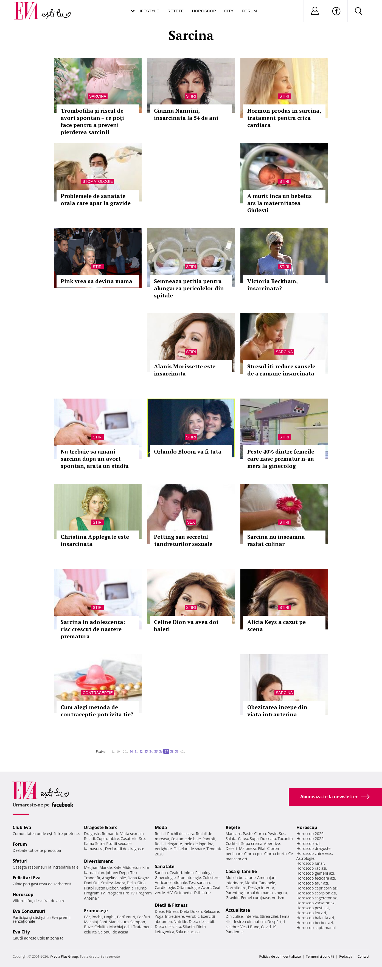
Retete (175, 11)
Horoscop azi (308, 843)
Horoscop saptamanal (316, 927)
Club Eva (22, 827)
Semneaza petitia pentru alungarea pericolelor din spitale (189, 288)
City (229, 11)
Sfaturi (20, 861)
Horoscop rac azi (311, 868)
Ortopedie (183, 892)
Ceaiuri (176, 872)
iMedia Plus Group (64, 956)
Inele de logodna (198, 843)
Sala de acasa (188, 931)
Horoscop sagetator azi (317, 897)
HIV (170, 892)
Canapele (267, 882)
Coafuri (143, 916)
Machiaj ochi (120, 926)
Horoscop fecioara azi (315, 878)
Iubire (113, 838)
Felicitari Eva (27, 878)
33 (146, 751)
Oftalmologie (188, 887)
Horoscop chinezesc (314, 853)
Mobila (251, 882)
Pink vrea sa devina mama (96, 281)
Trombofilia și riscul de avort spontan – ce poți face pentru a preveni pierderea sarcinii (92, 121)
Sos (282, 833)
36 (160, 751)
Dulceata (268, 838)
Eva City (21, 932)
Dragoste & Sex (100, 827)
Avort (206, 887)
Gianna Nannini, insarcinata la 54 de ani (186, 114)
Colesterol (212, 877)
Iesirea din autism (250, 921)
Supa (254, 838)
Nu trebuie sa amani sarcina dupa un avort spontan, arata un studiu (95, 458)
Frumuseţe (96, 911)
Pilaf (262, 848)
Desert (231, 848)
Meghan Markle (98, 867)
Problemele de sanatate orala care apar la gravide (96, 199)
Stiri (191, 96)
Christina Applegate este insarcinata (95, 540)
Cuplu (102, 838)
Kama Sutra (94, 843)
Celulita (101, 926)
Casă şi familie (241, 871)
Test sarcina (199, 882)
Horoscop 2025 (310, 838)
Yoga (159, 916)
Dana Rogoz (138, 877)
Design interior (261, 887)
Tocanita (285, 838)
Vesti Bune (249, 926)
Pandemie (235, 931)
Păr (87, 916)
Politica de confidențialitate (280, 956)
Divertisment (98, 861)
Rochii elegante (168, 843)
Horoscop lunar (310, 863)
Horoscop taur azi (312, 883)
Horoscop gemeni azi (315, 873)
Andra (119, 882)
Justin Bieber (106, 888)
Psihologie (204, 872)
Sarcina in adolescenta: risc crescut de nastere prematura (93, 629)
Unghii (110, 916)
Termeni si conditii (320, 956)
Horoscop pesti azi (312, 907)
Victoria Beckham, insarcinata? (272, 284)
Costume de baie (186, 838)
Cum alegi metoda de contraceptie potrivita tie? (97, 710)
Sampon (137, 921)
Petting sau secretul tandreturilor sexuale (183, 540)
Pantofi (209, 838)
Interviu (251, 916)
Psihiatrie (202, 892)
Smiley (107, 882)
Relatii (89, 838)
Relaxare (211, 911)
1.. (113, 751)
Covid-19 (269, 926)
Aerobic (193, 916)
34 (151, 751)
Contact (363, 956)
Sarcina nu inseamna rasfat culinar (276, 540)
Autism (278, 897)
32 (141, 751)
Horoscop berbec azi (314, 922)
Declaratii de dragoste (124, 848)
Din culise (234, 916)
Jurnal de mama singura (266, 892)
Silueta (189, 926)
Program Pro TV (120, 893)
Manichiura (119, 921)
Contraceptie (98, 692)
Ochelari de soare (189, 848)
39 (176, 751)
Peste (272, 833)
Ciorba (260, 833)
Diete (159, 911)
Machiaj (91, 921)
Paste (248, 833)
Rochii (97, 916)
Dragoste (92, 833)
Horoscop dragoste (313, 848)
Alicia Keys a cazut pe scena (276, 625)
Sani (103, 921)
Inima (189, 872)
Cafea (243, 838)
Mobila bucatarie (241, 877)
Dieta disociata (168, 926)
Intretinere (174, 916)
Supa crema (251, 843)
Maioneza (247, 848)
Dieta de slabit (201, 921)
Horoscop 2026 (310, 833)
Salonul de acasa (113, 932)
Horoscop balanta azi (315, 917)
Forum (249, 11)
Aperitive (272, 843)
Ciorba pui (253, 853)
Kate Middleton (127, 867)
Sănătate (165, 866)
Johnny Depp (117, 872)
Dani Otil (92, 882)
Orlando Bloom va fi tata (187, 451)
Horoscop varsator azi (315, 902)
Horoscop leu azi (311, 912)
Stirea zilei (269, 916)
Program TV (94, 893)
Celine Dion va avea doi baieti (186, 625)
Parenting (234, 892)
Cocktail (233, 843)
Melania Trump (133, 888)
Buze (88, 926)
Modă (161, 827)
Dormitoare (236, 887)
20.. (125, 751)
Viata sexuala (132, 833)
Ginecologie (165, 877)
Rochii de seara (180, 833)
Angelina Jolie (114, 877)
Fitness (172, 911)
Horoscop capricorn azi (317, 888)
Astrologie (305, 858)
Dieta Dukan (191, 911)
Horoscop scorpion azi (316, 893)
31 (136, 751)
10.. (118, 751)
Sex (191, 522)
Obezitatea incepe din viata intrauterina (277, 710)
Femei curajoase (255, 897)
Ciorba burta (275, 853)
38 (171, 751)
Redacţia (345, 956)
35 (156, 751)
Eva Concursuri (29, 911)
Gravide (233, 897)
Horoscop (204, 11)
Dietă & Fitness (171, 905)
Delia (131, 882)
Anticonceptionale (171, 882)
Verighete (163, 848)
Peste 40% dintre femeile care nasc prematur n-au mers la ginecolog (280, 458)
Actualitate (238, 910)
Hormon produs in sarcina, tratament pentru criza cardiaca (284, 118)
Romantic (110, 833)
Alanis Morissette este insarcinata (184, 370)
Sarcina (97, 96)
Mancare (233, 833)
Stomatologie (98, 181)
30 (131, 751)
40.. (182, 751)
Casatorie (128, 838)
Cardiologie (165, 887)
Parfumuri (126, 916)
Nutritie (180, 921)
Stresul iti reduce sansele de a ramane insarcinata (281, 370)
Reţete (233, 827)
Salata (231, 838)
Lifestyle (148, 11)
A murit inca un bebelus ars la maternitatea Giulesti (279, 203)
